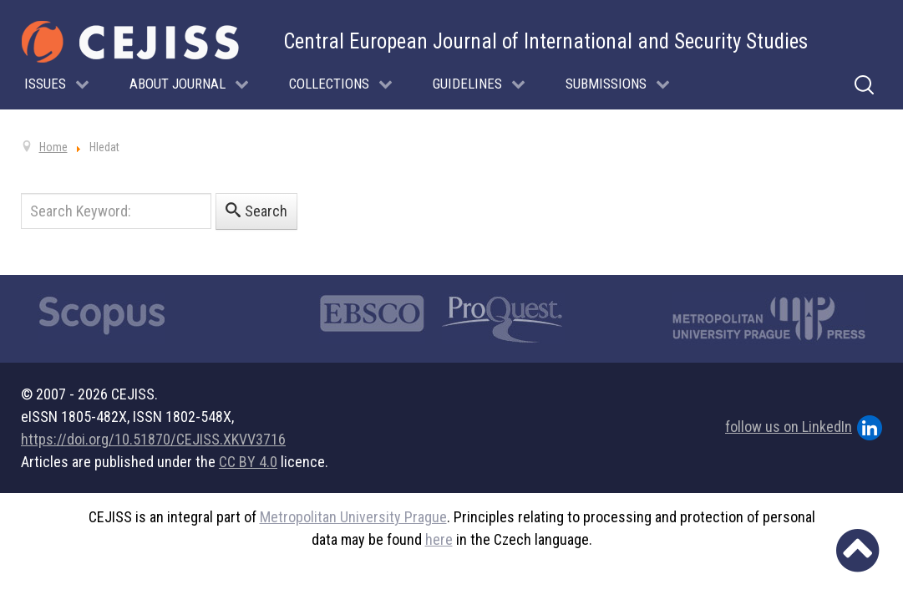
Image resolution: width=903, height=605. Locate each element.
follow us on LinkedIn (803, 427)
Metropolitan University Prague (353, 517)
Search (256, 211)
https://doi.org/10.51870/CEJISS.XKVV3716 (153, 439)
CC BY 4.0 (248, 461)
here (439, 539)
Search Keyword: (21, 193)
